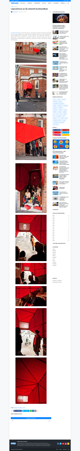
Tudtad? (20, 449)
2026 (61, 215)
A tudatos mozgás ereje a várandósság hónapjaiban (64, 37)
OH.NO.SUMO (15, 32)
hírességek (59, 116)
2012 (61, 235)
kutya (61, 114)
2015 (61, 230)
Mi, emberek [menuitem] (56, 3)
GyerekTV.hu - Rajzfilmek (57, 280)
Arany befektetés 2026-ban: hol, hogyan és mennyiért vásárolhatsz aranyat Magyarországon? (64, 49)
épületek (54, 111)
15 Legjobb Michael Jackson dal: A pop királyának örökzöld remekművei (63, 75)
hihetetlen (61, 107)
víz (53, 114)
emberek (15, 6)
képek (21, 407)
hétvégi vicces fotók (57, 120)
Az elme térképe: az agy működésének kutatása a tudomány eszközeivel (59, 27)
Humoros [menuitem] (63, 3)
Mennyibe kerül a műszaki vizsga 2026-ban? (63, 62)
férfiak (62, 118)
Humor (54, 258)
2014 (61, 232)
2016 (61, 229)
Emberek (54, 252)
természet (55, 101)
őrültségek (65, 105)
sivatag (64, 120)
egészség (60, 105)
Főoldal (12, 6)
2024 (61, 218)
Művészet (54, 262)
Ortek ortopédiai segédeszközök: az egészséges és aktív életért (63, 43)
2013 (61, 234)
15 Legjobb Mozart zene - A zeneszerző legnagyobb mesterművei (64, 198)
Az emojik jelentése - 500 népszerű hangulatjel (59, 152)
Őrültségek (54, 263)
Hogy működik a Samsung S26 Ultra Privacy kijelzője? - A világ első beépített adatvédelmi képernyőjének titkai (63, 56)
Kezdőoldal (12, 0)
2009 (61, 240)
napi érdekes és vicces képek (58, 122)
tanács (65, 109)
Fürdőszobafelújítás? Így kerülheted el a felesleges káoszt (63, 93)
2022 (61, 222)
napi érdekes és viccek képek (58, 103)
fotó (54, 116)
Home (57, 449)
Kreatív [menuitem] (49, 3)
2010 (61, 239)
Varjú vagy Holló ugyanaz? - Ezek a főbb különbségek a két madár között (64, 157)
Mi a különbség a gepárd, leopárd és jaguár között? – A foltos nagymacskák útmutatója (64, 176)
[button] (66, 3)
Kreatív (54, 260)
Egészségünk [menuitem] (37, 3)
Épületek (54, 254)
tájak (66, 118)
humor (54, 99)
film (18, 407)
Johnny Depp (55, 124)
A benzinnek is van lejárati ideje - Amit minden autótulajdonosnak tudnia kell (63, 68)
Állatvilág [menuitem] (22, 3)
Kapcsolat (16, 0)
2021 (61, 223)
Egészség (54, 250)
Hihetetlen (54, 257)
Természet (54, 265)
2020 (61, 225)
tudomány (55, 109)
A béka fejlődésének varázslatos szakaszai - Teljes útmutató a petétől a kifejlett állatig (64, 163)
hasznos (60, 109)
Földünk (54, 105)
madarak (54, 118)
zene (63, 116)
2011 (61, 237)
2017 (61, 227)
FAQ (68, 449)
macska (59, 111)
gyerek (65, 114)
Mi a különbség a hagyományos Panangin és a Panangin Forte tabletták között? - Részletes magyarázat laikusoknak (64, 169)
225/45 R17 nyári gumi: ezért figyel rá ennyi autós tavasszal (64, 32)
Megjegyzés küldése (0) (31, 418)
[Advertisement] (31, 23)
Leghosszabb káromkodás (62, 188)
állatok (60, 101)
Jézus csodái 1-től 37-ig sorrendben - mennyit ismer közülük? (64, 182)
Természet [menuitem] (29, 3)
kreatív (23, 407)
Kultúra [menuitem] (44, 3)
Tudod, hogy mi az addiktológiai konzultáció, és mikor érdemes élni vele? (63, 81)
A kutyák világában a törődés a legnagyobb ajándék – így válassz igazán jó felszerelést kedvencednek (63, 87)
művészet (55, 107)
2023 (61, 220)
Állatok (54, 249)
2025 (61, 217)
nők (57, 114)
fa (58, 118)
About (61, 449)
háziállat (64, 111)
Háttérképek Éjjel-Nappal (57, 282)
